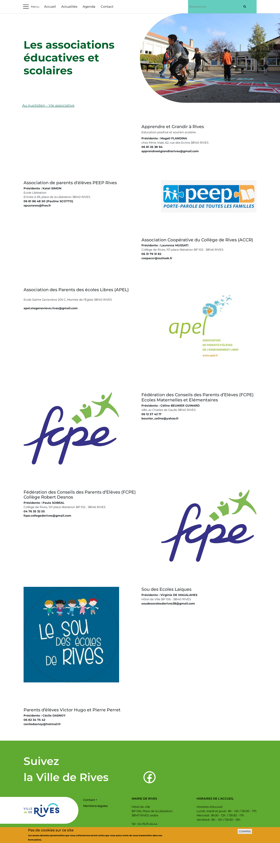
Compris (245, 832)
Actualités (69, 7)
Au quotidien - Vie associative (48, 105)
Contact (107, 7)
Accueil (50, 7)
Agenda (89, 7)
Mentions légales (95, 806)
